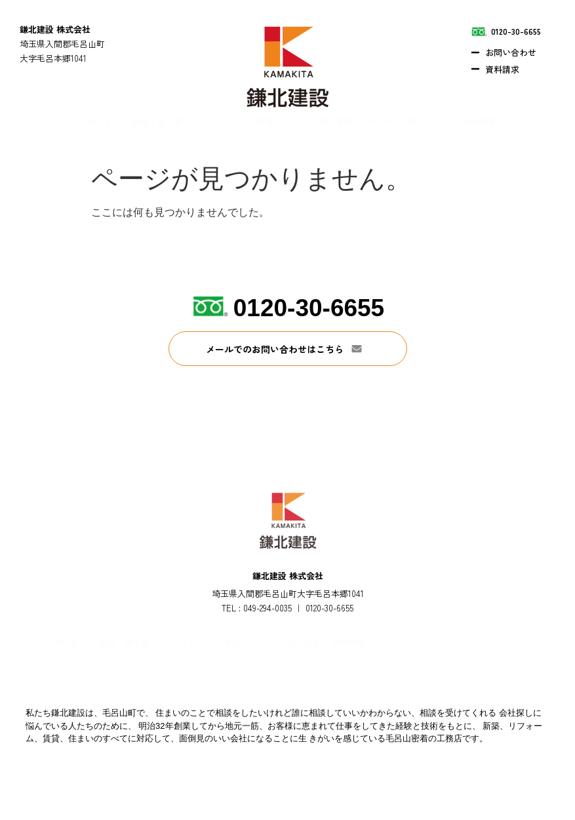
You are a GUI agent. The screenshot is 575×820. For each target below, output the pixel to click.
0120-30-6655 (308, 308)
